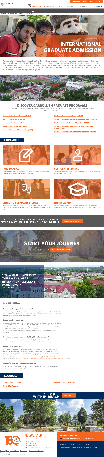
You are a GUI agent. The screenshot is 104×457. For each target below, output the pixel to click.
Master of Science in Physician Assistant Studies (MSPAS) (75, 132)
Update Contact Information (9, 452)
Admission (5, 10)
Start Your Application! (60, 249)
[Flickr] (30, 435)
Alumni (94, 10)
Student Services (53, 10)
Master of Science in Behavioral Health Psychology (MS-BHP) (76, 119)
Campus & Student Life (85, 444)
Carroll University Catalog (12, 382)
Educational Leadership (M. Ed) (14, 123)
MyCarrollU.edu (82, 6)
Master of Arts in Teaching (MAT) (15, 126)
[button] (101, 454)
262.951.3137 (89, 438)
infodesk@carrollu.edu (34, 447)
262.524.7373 (48, 447)
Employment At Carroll (12, 451)
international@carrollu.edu (71, 438)
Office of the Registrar (11, 386)
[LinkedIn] (40, 435)
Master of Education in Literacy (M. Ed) (17, 116)
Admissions (63, 444)
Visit (91, 1)
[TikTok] (37, 435)
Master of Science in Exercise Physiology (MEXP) (71, 123)
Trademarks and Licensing (36, 451)
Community (70, 6)
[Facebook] (26, 435)
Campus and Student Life (38, 10)
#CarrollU (35, 438)
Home (3, 13)
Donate (98, 1)
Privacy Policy (24, 451)
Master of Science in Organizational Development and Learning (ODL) (73, 127)
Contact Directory (49, 6)
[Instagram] (33, 435)
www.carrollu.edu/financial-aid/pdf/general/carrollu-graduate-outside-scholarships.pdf (45, 358)
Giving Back (81, 10)
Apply (85, 1)
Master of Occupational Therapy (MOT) (68, 116)
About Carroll (67, 10)
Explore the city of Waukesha (64, 382)
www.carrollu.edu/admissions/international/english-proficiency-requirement (36, 342)
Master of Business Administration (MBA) (18, 130)
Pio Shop (60, 6)
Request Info (75, 1)
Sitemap (2, 451)
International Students (21, 13)
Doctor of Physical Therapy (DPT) (15, 119)
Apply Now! (68, 395)
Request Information (71, 221)
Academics (20, 10)
